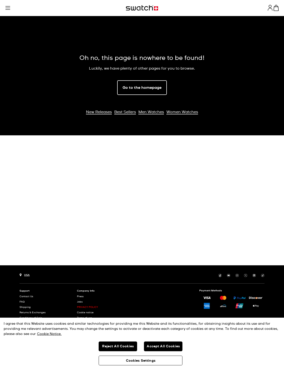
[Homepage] (142, 8)
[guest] (270, 8)
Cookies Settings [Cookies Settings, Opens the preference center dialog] (140, 360)
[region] (142, 343)
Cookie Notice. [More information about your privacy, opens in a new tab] (49, 334)
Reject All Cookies (118, 346)
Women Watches (182, 112)
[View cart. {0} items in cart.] (276, 8)
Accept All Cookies (163, 346)
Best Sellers (125, 112)
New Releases (99, 112)
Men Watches (151, 112)
